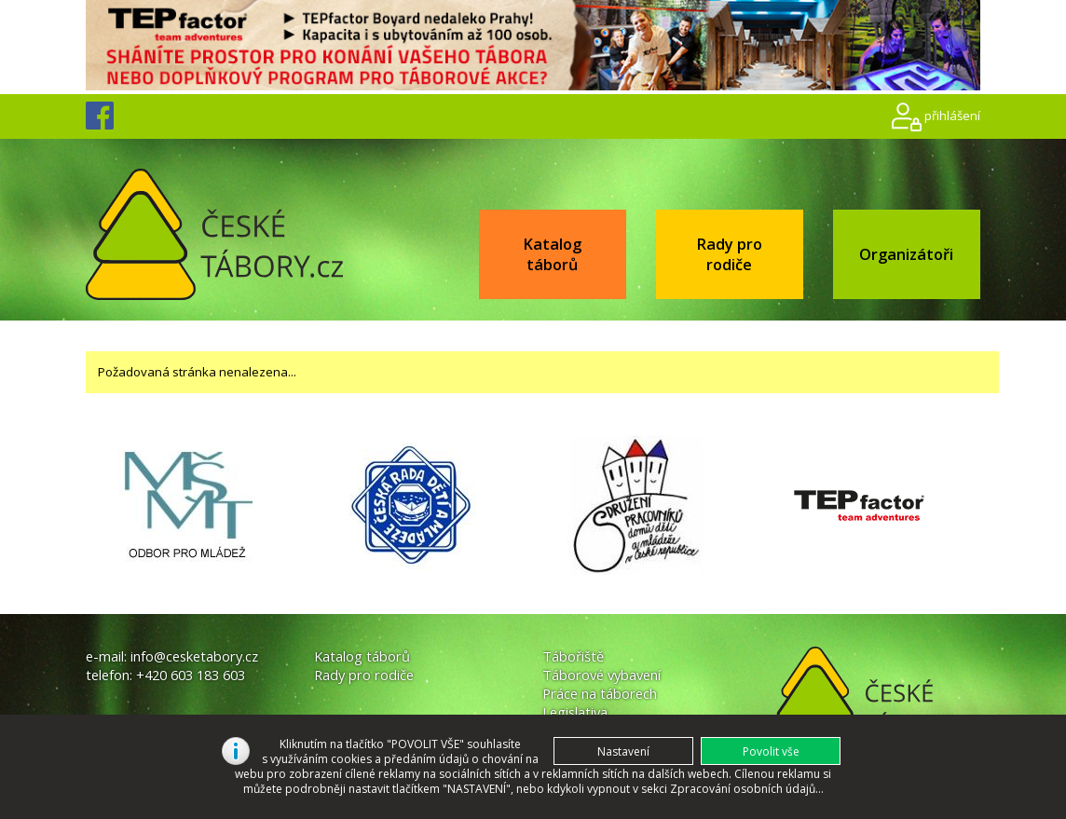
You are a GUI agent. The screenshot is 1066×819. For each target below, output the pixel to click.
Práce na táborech (599, 693)
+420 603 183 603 (190, 674)
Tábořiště (573, 656)
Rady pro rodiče (729, 254)
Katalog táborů (552, 254)
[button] (770, 751)
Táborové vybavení (601, 674)
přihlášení (952, 115)
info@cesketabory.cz (194, 656)
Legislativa (575, 712)
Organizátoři (906, 254)
